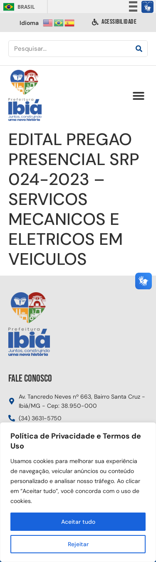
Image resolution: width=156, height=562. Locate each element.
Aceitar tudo (78, 521)
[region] (78, 492)
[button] (138, 95)
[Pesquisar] (139, 49)
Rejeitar (78, 544)
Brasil (17, 6)
